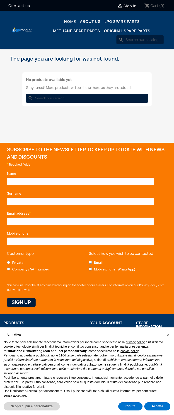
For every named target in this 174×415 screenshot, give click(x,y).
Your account (106, 322)
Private (18, 262)
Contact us (19, 5)
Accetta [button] (157, 406)
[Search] (140, 39)
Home (70, 21)
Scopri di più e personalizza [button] (32, 406)
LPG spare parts (122, 21)
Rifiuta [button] (130, 406)
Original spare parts (127, 30)
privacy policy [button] (135, 342)
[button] (168, 334)
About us (90, 21)
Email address (19, 213)
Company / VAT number (30, 269)
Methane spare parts (76, 30)
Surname (15, 193)
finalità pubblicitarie (133, 364)
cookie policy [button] (129, 351)
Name (12, 173)
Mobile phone (18, 233)
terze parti (74, 355)
